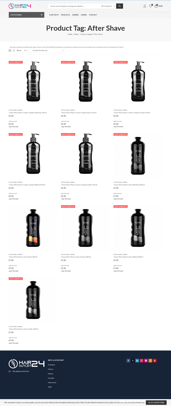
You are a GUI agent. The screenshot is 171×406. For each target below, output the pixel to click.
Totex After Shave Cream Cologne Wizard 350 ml (27, 185)
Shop (76, 34)
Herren (19, 110)
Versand (14, 121)
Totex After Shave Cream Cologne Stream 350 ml (132, 113)
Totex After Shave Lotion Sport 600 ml (23, 257)
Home (70, 34)
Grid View (10, 50)
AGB (50, 387)
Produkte (51, 365)
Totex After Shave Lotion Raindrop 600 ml (129, 185)
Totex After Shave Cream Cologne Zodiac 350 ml (79, 185)
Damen (50, 374)
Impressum (52, 382)
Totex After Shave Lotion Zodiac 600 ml (23, 329)
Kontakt (51, 378)
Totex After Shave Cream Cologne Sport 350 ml (78, 113)
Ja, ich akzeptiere (156, 402)
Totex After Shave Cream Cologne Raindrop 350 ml (28, 113)
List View (14, 50)
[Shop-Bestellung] (48, 50)
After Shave (13, 110)
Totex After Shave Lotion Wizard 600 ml (128, 257)
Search (119, 6)
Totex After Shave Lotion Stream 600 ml (76, 257)
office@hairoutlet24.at (20, 371)
